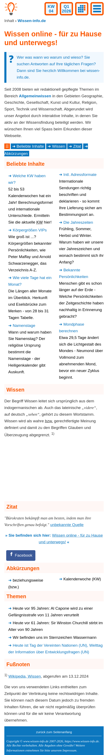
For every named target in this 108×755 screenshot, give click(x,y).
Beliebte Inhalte (30, 146)
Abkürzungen (16, 153)
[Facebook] (20, 555)
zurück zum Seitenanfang (54, 732)
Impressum (69, 750)
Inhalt (9, 21)
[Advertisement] (54, 470)
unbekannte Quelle (67, 525)
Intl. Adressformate (80, 174)
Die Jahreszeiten (78, 222)
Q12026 (66, 8)
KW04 (51, 8)
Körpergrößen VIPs (30, 230)
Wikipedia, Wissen (24, 676)
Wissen (58, 146)
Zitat (77, 146)
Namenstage (24, 325)
